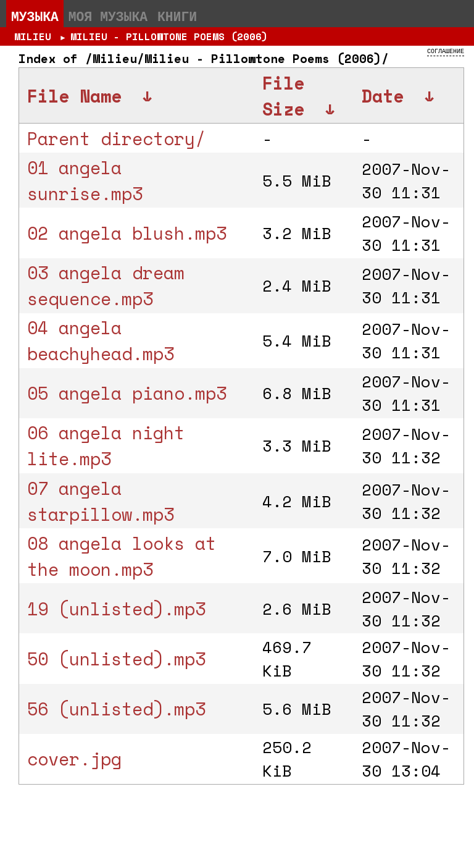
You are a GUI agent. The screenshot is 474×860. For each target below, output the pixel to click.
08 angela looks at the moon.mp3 (121, 556)
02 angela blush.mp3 (127, 233)
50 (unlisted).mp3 (116, 659)
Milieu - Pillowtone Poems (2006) (169, 36)
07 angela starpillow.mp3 (100, 501)
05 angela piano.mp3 (127, 393)
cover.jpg (74, 759)
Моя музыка (108, 16)
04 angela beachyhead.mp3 (100, 340)
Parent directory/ (116, 138)
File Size (283, 96)
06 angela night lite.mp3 (106, 445)
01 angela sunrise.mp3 (85, 180)
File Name (74, 96)
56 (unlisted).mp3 (116, 709)
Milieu (32, 36)
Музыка (35, 16)
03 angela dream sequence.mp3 (106, 285)
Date (383, 96)
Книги (177, 16)
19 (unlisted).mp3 (116, 609)
